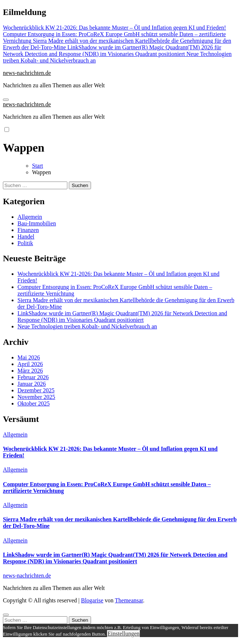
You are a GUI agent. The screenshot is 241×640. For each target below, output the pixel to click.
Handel (25, 236)
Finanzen (28, 230)
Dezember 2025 (36, 390)
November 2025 (36, 397)
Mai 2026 (28, 357)
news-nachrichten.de (27, 73)
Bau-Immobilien (36, 223)
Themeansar (129, 600)
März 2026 (30, 370)
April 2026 (30, 364)
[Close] (6, 615)
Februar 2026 (33, 377)
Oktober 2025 (33, 403)
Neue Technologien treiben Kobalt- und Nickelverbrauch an (87, 326)
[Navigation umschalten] (6, 100)
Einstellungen (123, 634)
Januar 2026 (31, 384)
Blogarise (92, 600)
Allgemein (29, 217)
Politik (25, 243)
